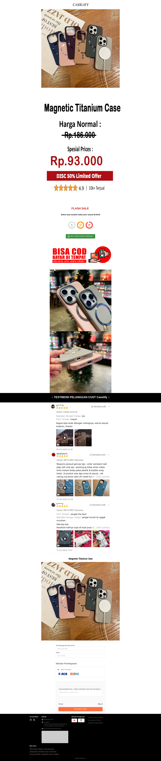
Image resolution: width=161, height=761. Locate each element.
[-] (31, 720)
